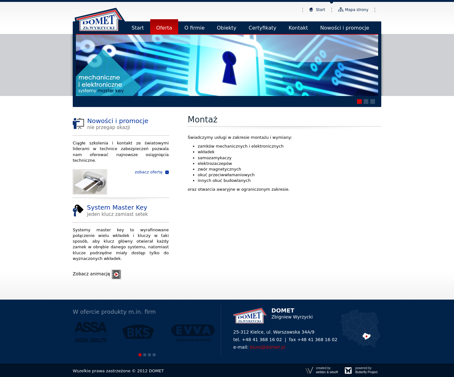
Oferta (164, 28)
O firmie (194, 28)
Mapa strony (356, 10)
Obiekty (226, 28)
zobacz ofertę (148, 172)
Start (320, 10)
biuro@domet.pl (267, 347)
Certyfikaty (262, 28)
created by (327, 370)
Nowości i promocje (344, 28)
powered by (366, 370)
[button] (359, 101)
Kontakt (298, 28)
